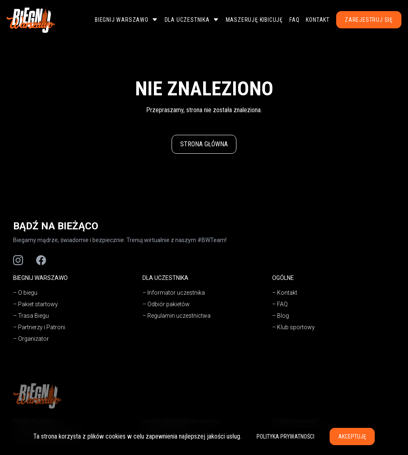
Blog (283, 315)
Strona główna (204, 144)
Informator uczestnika (176, 292)
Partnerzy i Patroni (41, 327)
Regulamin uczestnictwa (179, 315)
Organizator (33, 338)
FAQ (294, 19)
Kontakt (318, 19)
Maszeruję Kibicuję (254, 19)
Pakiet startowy (38, 304)
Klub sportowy (296, 327)
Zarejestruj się (369, 19)
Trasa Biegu (33, 315)
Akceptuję (352, 436)
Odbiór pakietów (168, 304)
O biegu (27, 292)
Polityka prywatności (285, 436)
